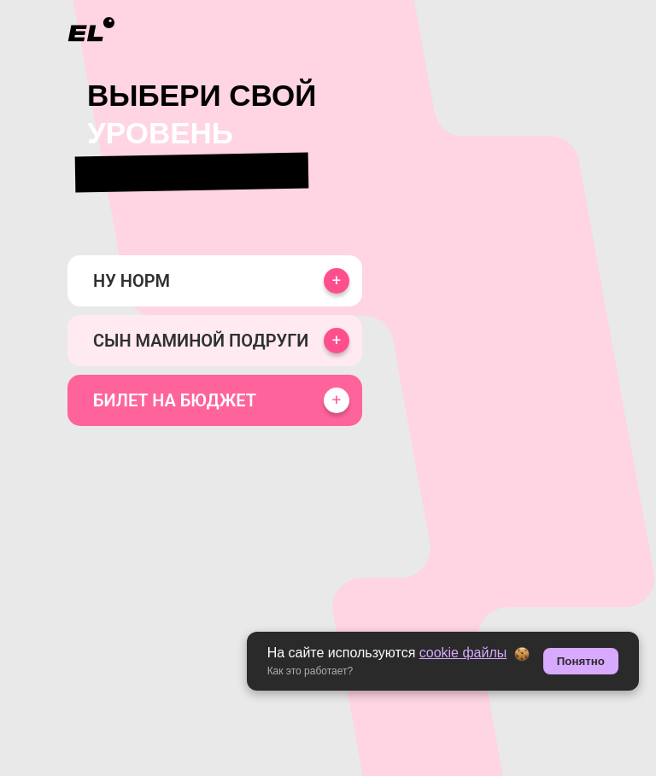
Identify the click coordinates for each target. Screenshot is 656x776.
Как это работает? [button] (310, 671)
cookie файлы (463, 652)
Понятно (581, 661)
